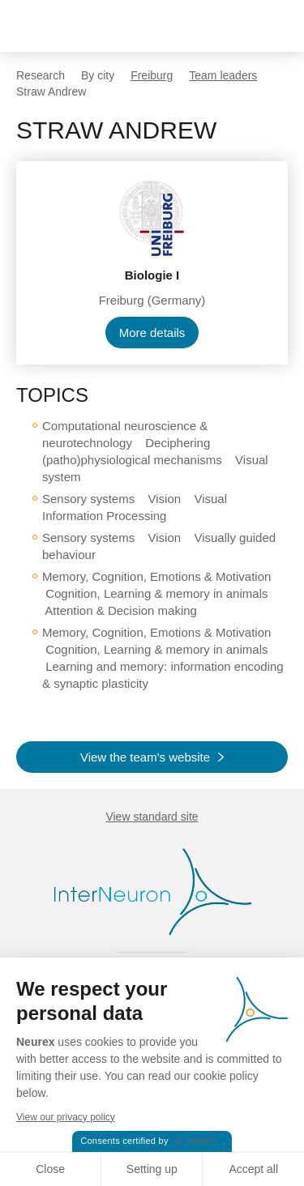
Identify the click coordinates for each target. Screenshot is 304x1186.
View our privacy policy (65, 1117)
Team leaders (223, 75)
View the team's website (145, 757)
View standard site (151, 816)
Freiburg (152, 75)
